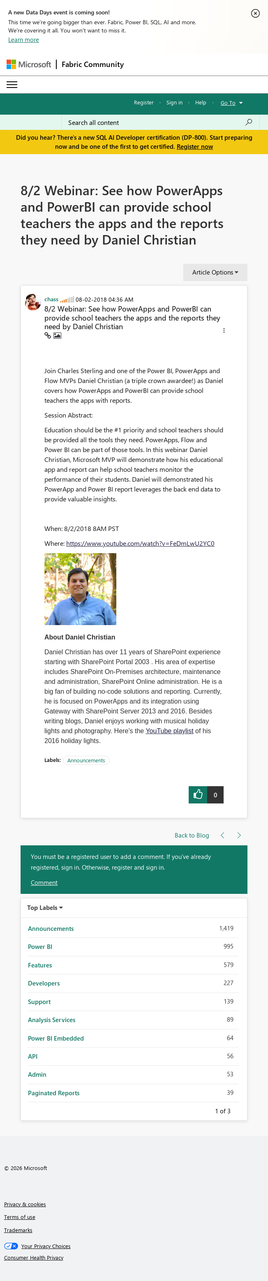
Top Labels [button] (42, 907)
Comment (44, 882)
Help (200, 102)
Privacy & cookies (25, 1203)
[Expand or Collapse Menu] (12, 84)
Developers (44, 983)
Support (39, 1001)
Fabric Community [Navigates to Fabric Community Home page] (93, 64)
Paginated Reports (53, 1093)
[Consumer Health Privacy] (134, 1257)
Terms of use (19, 1216)
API (32, 1056)
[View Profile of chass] (51, 299)
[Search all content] (160, 122)
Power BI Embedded (56, 1038)
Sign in (174, 102)
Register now (195, 146)
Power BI (40, 946)
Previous (205, 1110)
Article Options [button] (212, 272)
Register (144, 102)
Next (240, 1110)
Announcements (86, 760)
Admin (37, 1074)
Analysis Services (51, 1020)
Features (40, 965)
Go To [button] (228, 102)
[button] (224, 331)
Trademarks (18, 1229)
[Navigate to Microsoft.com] (29, 64)
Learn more (23, 39)
